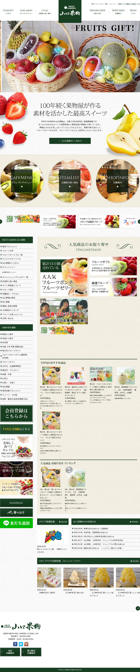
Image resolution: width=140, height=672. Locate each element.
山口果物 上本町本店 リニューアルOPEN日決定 (103, 540)
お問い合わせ (7, 318)
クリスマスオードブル (11, 259)
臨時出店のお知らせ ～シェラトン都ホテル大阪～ (103, 548)
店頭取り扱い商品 (9, 281)
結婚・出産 (7, 374)
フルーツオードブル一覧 (12, 255)
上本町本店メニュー (9, 272)
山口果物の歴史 (8, 298)
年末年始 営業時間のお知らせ (96, 532)
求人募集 (6, 302)
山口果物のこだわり (10, 263)
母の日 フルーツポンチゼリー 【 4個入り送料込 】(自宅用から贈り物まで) (101, 387)
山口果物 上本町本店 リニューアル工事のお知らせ (104, 544)
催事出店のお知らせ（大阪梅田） (96, 529)
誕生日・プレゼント (10, 370)
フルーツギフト (8, 362)
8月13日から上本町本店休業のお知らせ (99, 536)
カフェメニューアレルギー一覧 (15, 277)
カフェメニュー (8, 267)
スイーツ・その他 (9, 395)
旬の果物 (6, 387)
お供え (5, 378)
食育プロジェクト (9, 246)
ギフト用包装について (11, 285)
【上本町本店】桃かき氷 (74, 593)
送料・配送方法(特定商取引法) (15, 399)
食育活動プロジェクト (11, 391)
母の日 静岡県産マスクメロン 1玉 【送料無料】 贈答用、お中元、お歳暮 (126, 390)
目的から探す (7, 338)
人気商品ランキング (10, 310)
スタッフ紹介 (7, 290)
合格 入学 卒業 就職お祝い (13, 347)
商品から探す (7, 334)
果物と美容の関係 (9, 306)
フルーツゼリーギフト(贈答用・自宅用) (15, 356)
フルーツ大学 (7, 251)
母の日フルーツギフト (11, 351)
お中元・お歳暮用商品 (11, 366)
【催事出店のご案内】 (47, 593)
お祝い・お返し (8, 382)
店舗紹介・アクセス (10, 294)
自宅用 (5, 342)
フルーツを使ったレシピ (12, 314)
